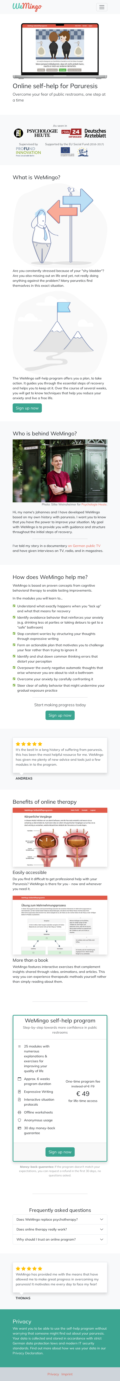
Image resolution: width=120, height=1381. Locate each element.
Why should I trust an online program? (46, 1239)
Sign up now (27, 407)
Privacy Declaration (28, 1353)
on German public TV (84, 546)
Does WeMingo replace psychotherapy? (47, 1219)
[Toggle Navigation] (101, 7)
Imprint (66, 1374)
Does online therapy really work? (42, 1229)
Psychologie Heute (94, 504)
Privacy (53, 1374)
